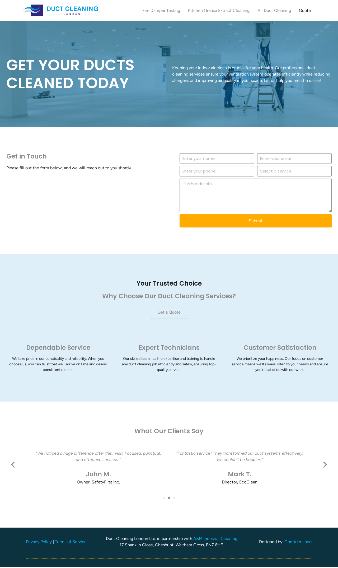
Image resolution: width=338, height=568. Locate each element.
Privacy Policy (39, 543)
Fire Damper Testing (161, 10)
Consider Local (298, 543)
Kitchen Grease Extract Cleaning (219, 10)
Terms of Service (71, 543)
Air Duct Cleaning (274, 10)
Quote (305, 10)
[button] (13, 466)
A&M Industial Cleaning (215, 539)
